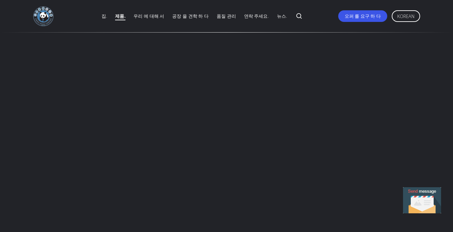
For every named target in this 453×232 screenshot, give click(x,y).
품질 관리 (226, 16)
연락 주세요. (256, 16)
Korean (405, 16)
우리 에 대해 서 (148, 16)
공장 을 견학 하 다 (190, 16)
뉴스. (282, 16)
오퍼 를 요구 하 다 (363, 16)
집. (104, 16)
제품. (120, 16)
